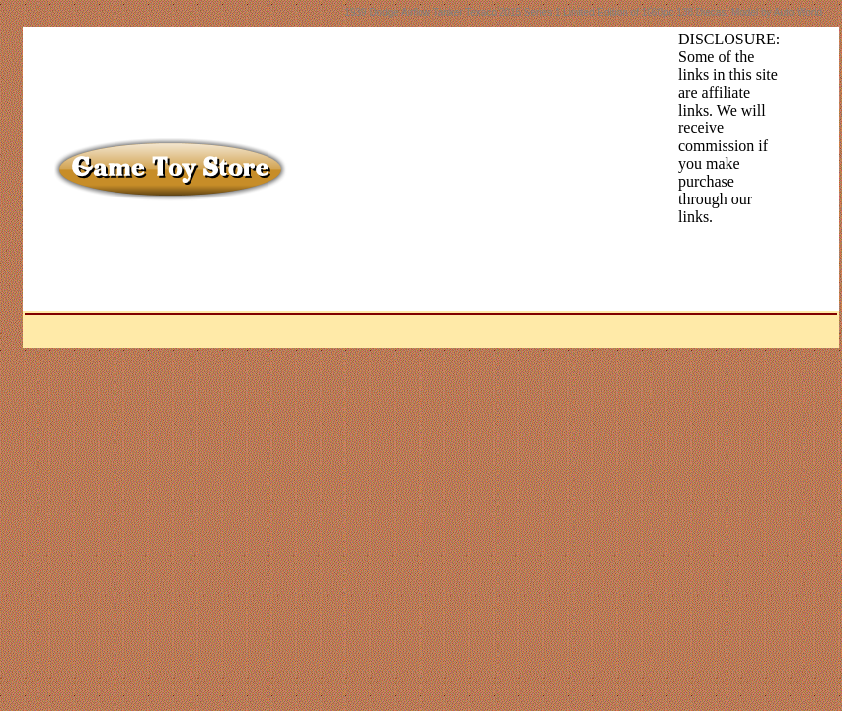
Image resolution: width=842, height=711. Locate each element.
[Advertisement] (453, 169)
